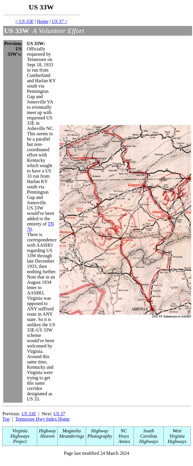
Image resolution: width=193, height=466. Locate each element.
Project (20, 441)
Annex (123, 441)
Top (6, 418)
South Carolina (148, 433)
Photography (99, 436)
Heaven (47, 436)
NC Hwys (124, 433)
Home (42, 21)
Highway (47, 430)
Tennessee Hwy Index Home (42, 418)
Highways (148, 441)
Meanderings (71, 436)
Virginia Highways (19, 433)
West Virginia (177, 433)
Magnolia (71, 430)
